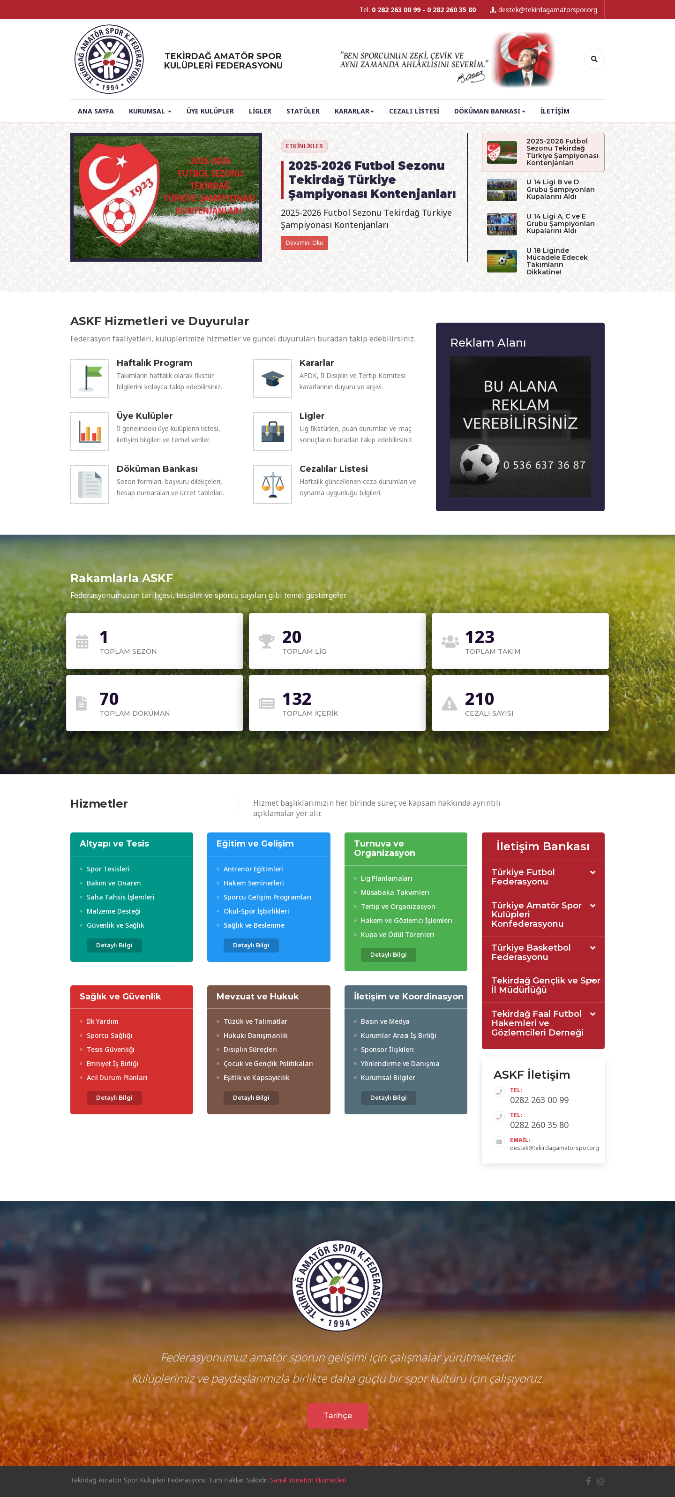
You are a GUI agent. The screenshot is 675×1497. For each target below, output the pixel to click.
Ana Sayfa (96, 110)
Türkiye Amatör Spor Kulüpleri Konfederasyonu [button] (536, 915)
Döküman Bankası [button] (489, 110)
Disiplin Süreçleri (247, 1049)
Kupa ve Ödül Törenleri (394, 934)
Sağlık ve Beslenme (250, 925)
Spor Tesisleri (104, 868)
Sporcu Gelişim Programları (264, 896)
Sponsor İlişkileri (384, 1049)
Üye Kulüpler (210, 110)
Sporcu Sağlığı (106, 1035)
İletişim (555, 110)
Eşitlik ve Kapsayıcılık (253, 1077)
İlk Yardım (99, 1021)
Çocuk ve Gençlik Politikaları (265, 1063)
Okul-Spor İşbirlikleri (253, 911)
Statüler (303, 110)
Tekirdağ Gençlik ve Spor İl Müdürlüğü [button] (545, 985)
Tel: (418, 9)
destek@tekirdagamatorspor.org (543, 9)
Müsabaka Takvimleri (391, 892)
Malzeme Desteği (110, 911)
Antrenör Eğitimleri (250, 868)
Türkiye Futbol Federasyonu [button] (523, 877)
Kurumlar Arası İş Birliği (395, 1035)
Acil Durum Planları (114, 1077)
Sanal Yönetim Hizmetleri (308, 1479)
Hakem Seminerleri (250, 882)
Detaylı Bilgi (114, 945)
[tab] (543, 877)
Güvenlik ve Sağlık (112, 925)
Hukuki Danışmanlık (252, 1035)
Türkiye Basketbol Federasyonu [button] (531, 953)
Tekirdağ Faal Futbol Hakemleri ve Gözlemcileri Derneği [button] (537, 1023)
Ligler (260, 110)
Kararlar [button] (354, 110)
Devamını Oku (304, 243)
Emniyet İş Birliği (109, 1063)
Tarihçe (337, 1415)
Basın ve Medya (382, 1021)
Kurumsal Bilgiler (384, 1077)
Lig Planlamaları (383, 878)
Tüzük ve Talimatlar (252, 1021)
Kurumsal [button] (150, 110)
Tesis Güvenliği (107, 1049)
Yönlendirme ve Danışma (397, 1063)
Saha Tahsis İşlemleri (117, 896)
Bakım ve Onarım (110, 882)
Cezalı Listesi (414, 110)
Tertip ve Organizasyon (394, 906)
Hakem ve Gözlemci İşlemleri (403, 920)
